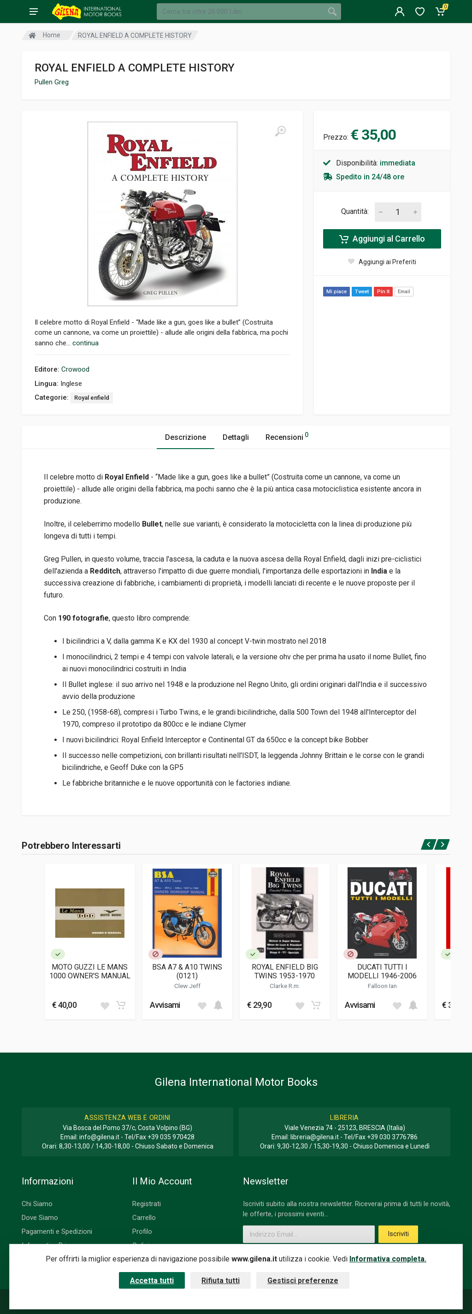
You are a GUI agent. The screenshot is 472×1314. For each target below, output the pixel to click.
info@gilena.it (99, 1137)
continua (85, 343)
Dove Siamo (40, 1217)
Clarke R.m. (285, 985)
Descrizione (185, 437)
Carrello (144, 1217)
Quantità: (355, 211)
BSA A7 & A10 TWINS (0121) (187, 971)
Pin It (383, 292)
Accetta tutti (152, 1280)
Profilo (142, 1231)
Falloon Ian (382, 985)
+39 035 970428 (171, 1137)
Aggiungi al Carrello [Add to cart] (382, 239)
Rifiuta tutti (220, 1280)
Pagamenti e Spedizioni (57, 1231)
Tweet (362, 292)
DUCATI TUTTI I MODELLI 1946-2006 (382, 971)
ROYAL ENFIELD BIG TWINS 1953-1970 (285, 971)
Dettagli (236, 437)
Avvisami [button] (165, 1005)
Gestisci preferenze (302, 1280)
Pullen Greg (52, 82)
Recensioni (287, 436)
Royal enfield (91, 397)
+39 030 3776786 (392, 1137)
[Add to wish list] (104, 1005)
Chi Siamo (37, 1204)
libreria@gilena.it (314, 1137)
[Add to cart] (120, 1005)
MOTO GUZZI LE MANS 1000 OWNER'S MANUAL (89, 971)
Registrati (146, 1204)
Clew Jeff (187, 985)
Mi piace (336, 292)
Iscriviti (398, 1234)
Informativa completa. (387, 1259)
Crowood (75, 369)
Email (404, 292)
